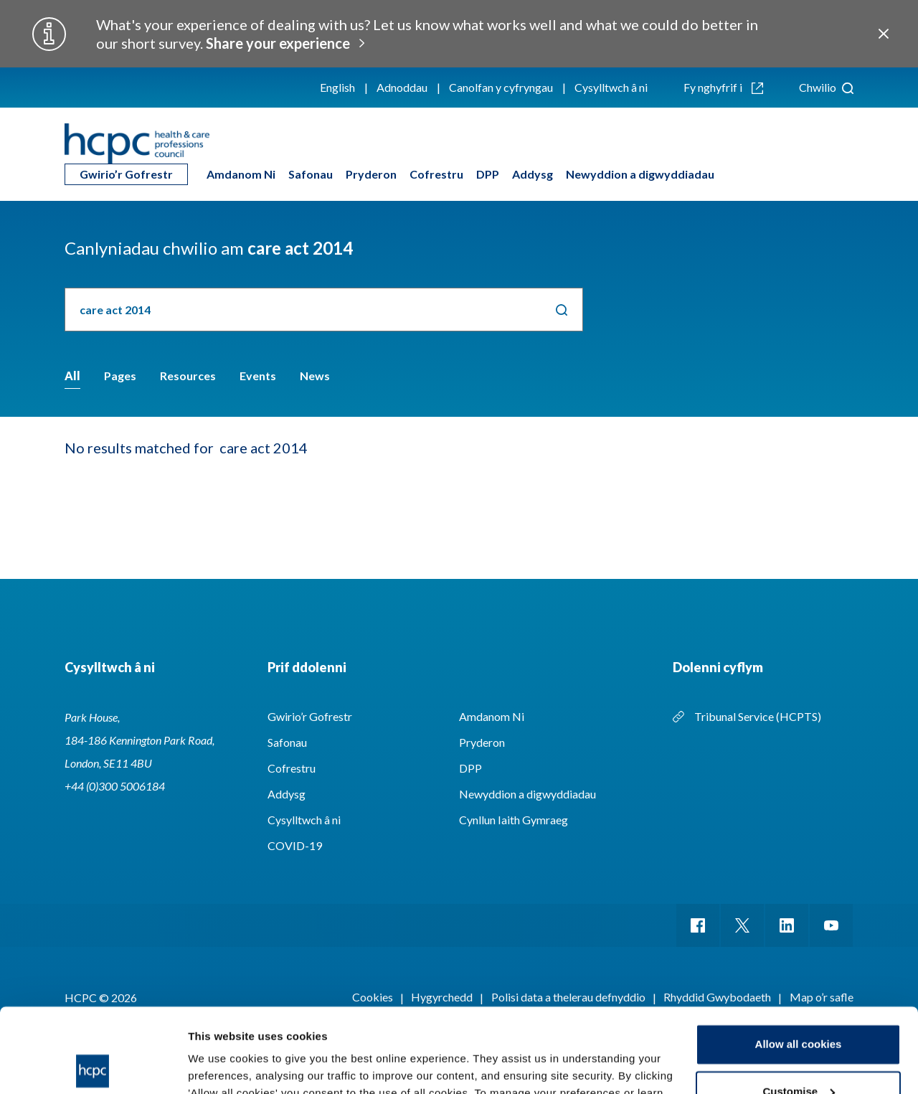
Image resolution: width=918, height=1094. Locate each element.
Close (883, 34)
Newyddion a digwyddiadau (640, 174)
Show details (221, 1066)
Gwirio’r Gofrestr (126, 174)
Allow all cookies (798, 960)
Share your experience (278, 43)
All (72, 375)
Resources (188, 375)
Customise (798, 1007)
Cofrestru (436, 174)
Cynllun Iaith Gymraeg (513, 819)
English (337, 87)
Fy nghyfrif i (723, 87)
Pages (120, 375)
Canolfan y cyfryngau (501, 87)
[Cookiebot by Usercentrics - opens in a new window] (93, 1066)
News (315, 375)
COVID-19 (295, 845)
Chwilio (826, 87)
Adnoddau (402, 87)
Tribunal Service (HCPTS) (757, 716)
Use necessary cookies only (798, 1054)
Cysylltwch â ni (611, 87)
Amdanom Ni (241, 174)
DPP (487, 174)
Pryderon (371, 174)
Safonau (310, 174)
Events (258, 375)
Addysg (532, 174)
